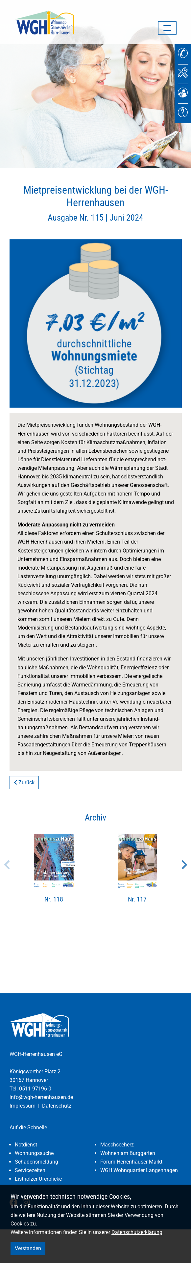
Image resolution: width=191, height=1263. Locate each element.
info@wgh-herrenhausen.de (41, 1097)
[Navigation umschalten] (167, 28)
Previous (7, 864)
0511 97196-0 (35, 1089)
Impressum (23, 1106)
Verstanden (28, 1248)
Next (184, 864)
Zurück (24, 782)
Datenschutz (56, 1106)
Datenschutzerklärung (136, 1232)
